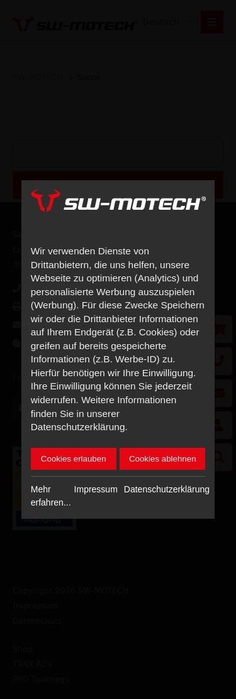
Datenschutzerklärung (167, 489)
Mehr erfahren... (51, 495)
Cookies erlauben (73, 458)
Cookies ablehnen (162, 458)
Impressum (96, 489)
